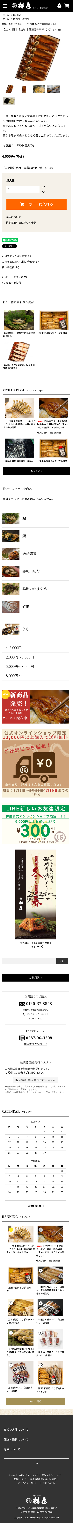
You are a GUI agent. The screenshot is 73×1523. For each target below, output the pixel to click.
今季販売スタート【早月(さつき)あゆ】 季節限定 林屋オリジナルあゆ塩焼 (19, 424)
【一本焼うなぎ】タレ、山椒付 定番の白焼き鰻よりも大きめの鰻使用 (50, 1290)
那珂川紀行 (17, 15)
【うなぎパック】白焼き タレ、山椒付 (19, 1389)
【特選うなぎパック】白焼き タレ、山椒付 (50, 1321)
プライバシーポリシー (28, 1483)
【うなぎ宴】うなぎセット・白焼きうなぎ (20, 1321)
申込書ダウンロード (35, 1044)
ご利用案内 (35, 977)
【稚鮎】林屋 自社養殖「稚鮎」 (18, 461)
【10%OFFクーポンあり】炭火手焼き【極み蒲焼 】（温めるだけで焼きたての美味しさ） (53, 424)
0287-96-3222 (35, 1013)
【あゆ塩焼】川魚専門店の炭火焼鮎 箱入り (19, 335)
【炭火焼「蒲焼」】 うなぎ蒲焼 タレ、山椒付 (50, 1354)
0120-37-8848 (39, 1003)
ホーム (6, 15)
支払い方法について (28, 1475)
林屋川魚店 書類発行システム (35, 1080)
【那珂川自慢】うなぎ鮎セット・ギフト (50, 1390)
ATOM (52, 1483)
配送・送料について (51, 1475)
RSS (45, 1483)
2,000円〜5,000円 (21, 19)
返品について (13, 217)
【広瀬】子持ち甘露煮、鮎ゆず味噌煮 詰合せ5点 (19, 366)
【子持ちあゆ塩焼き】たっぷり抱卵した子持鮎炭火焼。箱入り (20, 1352)
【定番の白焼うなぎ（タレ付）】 (52, 333)
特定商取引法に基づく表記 (21, 222)
